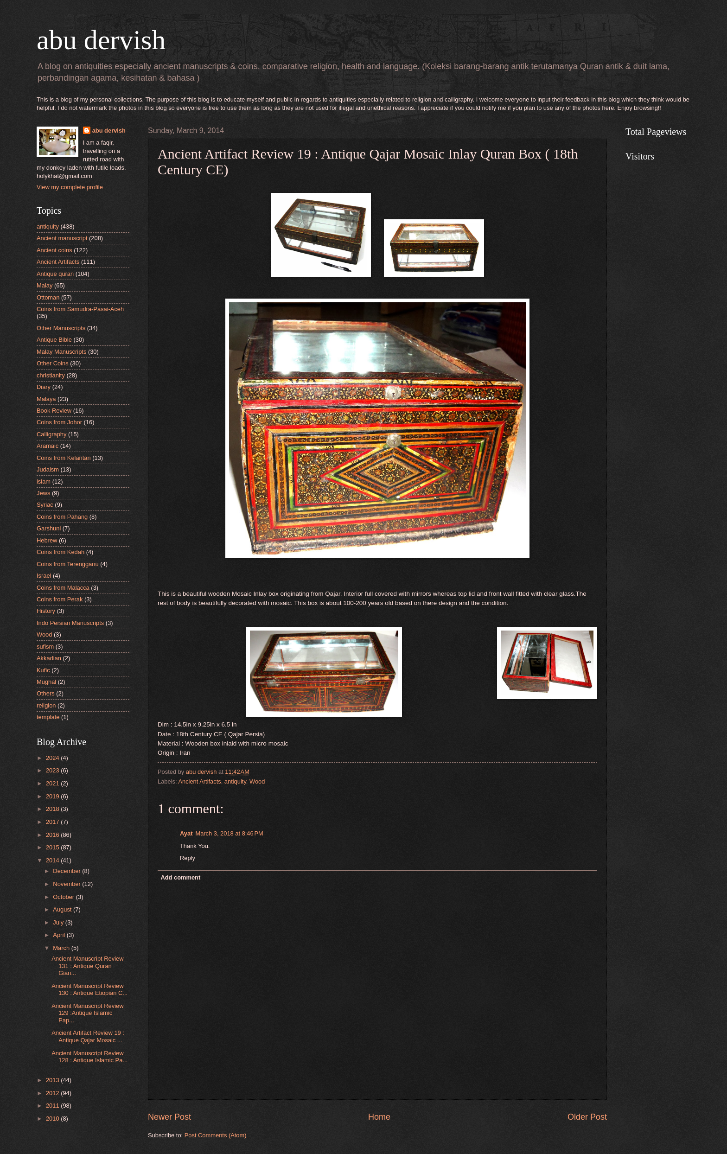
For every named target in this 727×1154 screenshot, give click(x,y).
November (67, 883)
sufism (45, 646)
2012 (53, 1093)
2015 (53, 847)
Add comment (180, 877)
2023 (53, 770)
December (67, 870)
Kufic (43, 670)
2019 (53, 796)
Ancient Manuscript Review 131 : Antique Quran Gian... (87, 965)
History (46, 610)
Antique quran (55, 273)
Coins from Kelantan (64, 457)
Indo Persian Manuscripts (70, 622)
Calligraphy (51, 434)
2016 (53, 834)
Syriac (45, 504)
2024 (53, 757)
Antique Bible (54, 339)
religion (46, 705)
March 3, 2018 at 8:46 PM (229, 833)
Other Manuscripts (61, 328)
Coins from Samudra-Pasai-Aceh (80, 309)
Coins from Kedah (60, 551)
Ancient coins (54, 250)
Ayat (186, 833)
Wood (257, 781)
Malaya (46, 398)
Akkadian (49, 658)
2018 (53, 808)
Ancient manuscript (62, 238)
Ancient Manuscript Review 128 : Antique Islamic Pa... (89, 1057)
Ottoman (48, 297)
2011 (53, 1105)
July (59, 922)
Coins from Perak (60, 599)
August (63, 909)
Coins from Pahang (62, 516)
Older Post (587, 1117)
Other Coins (53, 363)
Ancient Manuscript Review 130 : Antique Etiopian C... (89, 989)
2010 (53, 1118)
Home (379, 1117)
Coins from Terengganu (68, 564)
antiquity (235, 781)
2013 (53, 1080)
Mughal (46, 681)
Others (46, 693)
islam (44, 481)
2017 (53, 821)
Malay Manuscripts (61, 351)
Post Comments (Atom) (216, 1135)
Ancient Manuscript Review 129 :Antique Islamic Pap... (87, 1013)
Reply (187, 857)
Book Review (54, 410)
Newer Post (169, 1117)
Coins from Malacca (63, 587)
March (62, 947)
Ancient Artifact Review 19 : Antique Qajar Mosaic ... (87, 1036)
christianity (51, 375)
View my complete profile (70, 187)
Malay (44, 285)
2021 (53, 783)
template (48, 717)
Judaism (48, 469)
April (59, 934)
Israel (44, 575)
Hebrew (47, 540)
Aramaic (47, 445)
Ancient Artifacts (199, 781)
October (64, 896)
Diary (44, 386)
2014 (53, 860)
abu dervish (101, 40)
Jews (43, 493)
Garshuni (49, 528)
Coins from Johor (59, 422)
